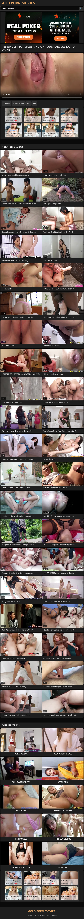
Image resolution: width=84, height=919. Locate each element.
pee (34, 103)
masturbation (18, 103)
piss (28, 103)
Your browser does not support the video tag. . (42, 76)
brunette (6, 103)
